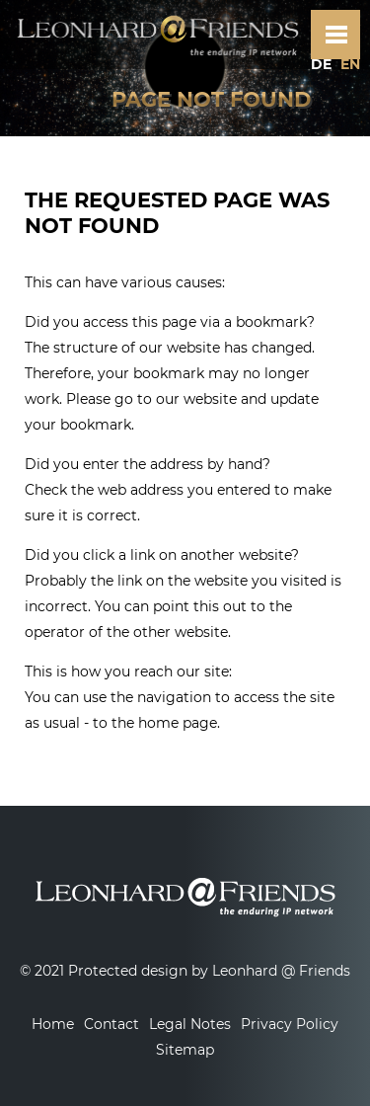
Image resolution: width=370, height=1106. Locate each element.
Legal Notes (190, 1024)
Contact (111, 1024)
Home (53, 1024)
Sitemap (185, 1050)
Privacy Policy (289, 1024)
